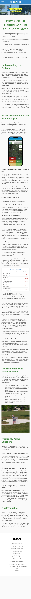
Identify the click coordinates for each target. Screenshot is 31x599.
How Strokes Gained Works (19, 132)
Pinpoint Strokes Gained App (14, 174)
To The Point (15, 9)
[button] (15, 2)
